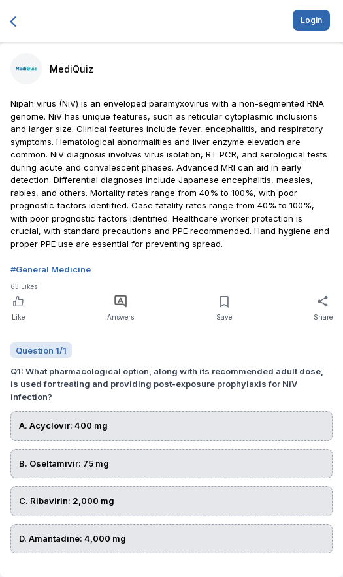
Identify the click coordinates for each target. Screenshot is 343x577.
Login (311, 20)
